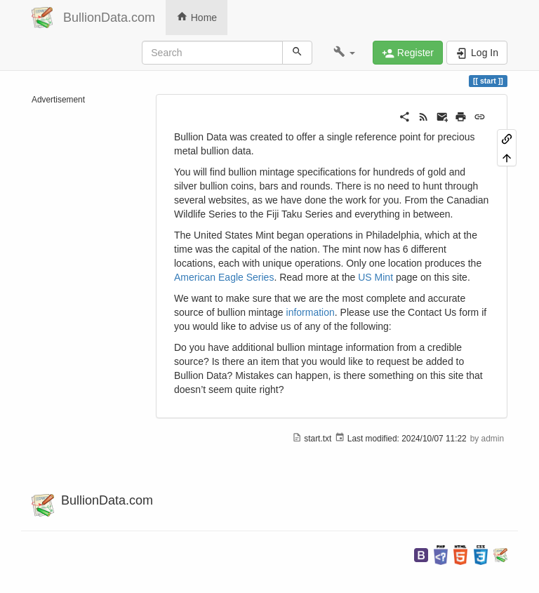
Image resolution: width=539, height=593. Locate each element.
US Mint (375, 277)
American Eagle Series (224, 277)
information (310, 312)
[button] (344, 52)
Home (196, 17)
